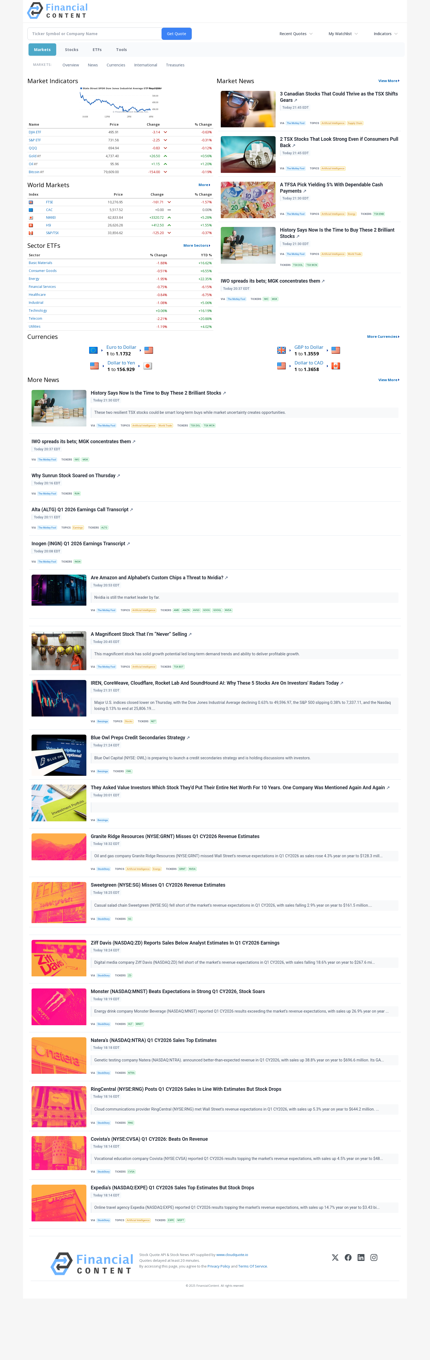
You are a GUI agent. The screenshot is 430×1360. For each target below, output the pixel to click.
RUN (80, 500)
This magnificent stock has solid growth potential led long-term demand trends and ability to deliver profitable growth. (198, 676)
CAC (49, 209)
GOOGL (226, 627)
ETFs (97, 49)
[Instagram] (374, 1325)
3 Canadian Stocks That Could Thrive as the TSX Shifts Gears (333, 98)
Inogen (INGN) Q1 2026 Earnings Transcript (81, 557)
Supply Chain (360, 123)
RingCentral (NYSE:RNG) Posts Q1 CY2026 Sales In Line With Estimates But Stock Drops (187, 1140)
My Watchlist (340, 33)
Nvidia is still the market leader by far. (128, 614)
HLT (133, 1069)
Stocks (71, 49)
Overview (71, 65)
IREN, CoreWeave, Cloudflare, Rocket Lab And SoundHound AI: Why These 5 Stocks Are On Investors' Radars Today (218, 708)
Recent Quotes (293, 33)
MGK (278, 311)
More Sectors (195, 245)
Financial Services (42, 286)
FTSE (49, 202)
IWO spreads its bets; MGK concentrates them (274, 293)
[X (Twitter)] (335, 1325)
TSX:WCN (314, 274)
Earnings (81, 538)
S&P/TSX (52, 233)
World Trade (360, 262)
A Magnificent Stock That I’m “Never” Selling (142, 656)
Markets (42, 49)
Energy (34, 278)
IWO (269, 311)
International (145, 65)
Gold (32, 156)
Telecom (35, 318)
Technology (38, 310)
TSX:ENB (385, 219)
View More (387, 80)
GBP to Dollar (309, 347)
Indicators (383, 33)
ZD (132, 1017)
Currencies (116, 65)
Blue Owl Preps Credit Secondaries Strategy (141, 766)
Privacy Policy (219, 1327)
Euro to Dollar (121, 347)
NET (156, 747)
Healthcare (37, 294)
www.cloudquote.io (232, 1316)
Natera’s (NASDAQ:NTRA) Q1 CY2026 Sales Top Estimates (154, 1088)
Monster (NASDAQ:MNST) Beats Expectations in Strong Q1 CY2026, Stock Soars (179, 1036)
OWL (131, 799)
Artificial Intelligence (336, 123)
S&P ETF (35, 140)
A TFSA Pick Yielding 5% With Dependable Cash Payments (332, 193)
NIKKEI (51, 217)
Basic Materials (40, 262)
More (203, 184)
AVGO (203, 627)
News (93, 65)
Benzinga (104, 747)
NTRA (134, 1121)
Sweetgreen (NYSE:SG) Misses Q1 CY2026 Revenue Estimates (159, 922)
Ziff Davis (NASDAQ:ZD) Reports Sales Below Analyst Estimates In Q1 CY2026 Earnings (186, 984)
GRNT (188, 903)
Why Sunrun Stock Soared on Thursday (76, 482)
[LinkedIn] (361, 1325)
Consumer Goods (42, 270)
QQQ (33, 148)
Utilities (34, 326)
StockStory (105, 903)
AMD (181, 627)
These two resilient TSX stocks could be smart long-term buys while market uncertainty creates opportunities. (191, 413)
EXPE (175, 1277)
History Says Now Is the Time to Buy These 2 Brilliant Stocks (338, 241)
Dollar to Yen (121, 362)
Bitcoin (34, 172)
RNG (133, 1173)
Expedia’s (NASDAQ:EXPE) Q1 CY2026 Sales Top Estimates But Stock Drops (173, 1244)
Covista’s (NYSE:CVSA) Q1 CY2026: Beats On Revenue (150, 1192)
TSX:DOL (299, 274)
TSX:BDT (184, 689)
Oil (31, 164)
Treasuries (175, 65)
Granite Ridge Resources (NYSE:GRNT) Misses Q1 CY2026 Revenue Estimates (176, 870)
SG (132, 955)
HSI (48, 225)
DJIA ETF (35, 132)
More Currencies (382, 336)
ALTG (108, 538)
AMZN (192, 627)
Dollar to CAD (309, 362)
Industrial (36, 302)
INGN (80, 575)
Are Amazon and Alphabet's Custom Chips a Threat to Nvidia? (160, 594)
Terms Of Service (252, 1327)
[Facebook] (348, 1325)
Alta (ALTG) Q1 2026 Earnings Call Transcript (83, 520)
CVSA (134, 1225)
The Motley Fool (297, 123)
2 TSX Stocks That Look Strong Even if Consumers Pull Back (335, 145)
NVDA (238, 627)
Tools (121, 49)
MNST (143, 1069)
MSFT (186, 1277)
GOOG (214, 627)
